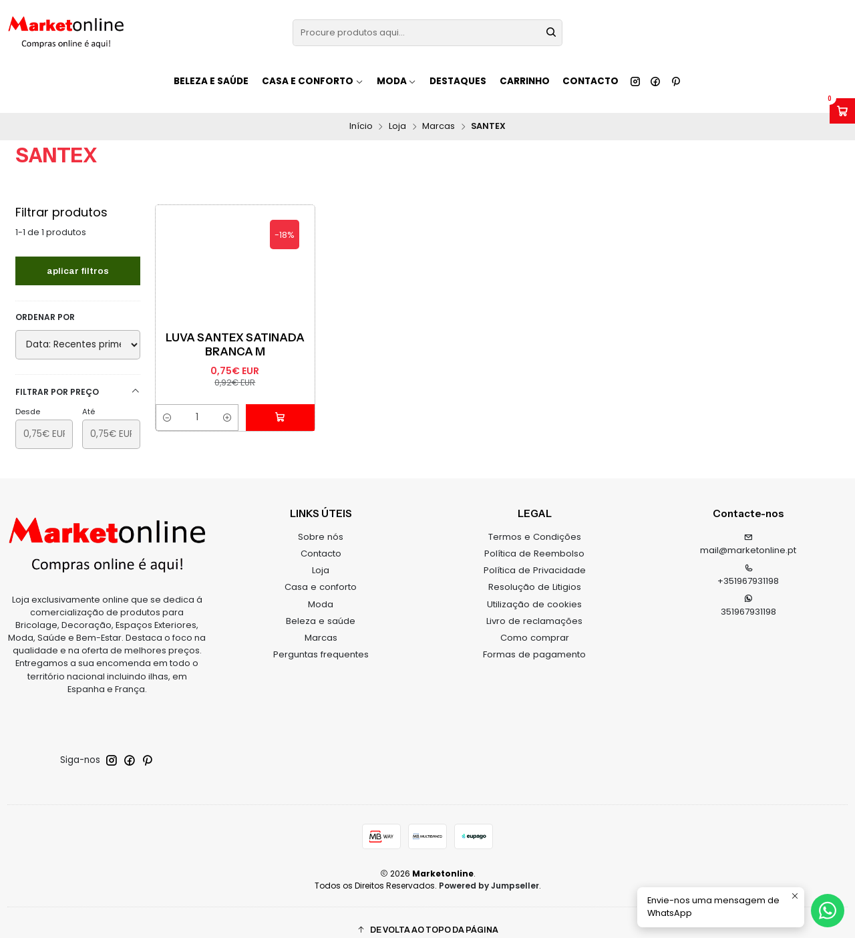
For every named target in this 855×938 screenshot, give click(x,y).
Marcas (438, 112)
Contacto (590, 81)
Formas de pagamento (534, 639)
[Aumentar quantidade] (235, 403)
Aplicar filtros (78, 256)
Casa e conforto (321, 572)
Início (361, 112)
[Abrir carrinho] (842, 111)
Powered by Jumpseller (489, 871)
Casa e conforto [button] (312, 81)
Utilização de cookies (534, 589)
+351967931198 (748, 561)
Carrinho (525, 81)
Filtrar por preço (77, 377)
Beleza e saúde (211, 81)
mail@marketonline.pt (748, 530)
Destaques (458, 81)
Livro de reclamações (534, 606)
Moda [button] (397, 81)
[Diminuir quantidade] (166, 403)
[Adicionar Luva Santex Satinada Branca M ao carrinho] (284, 403)
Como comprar (534, 623)
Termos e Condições (534, 522)
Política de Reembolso (534, 538)
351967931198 (748, 591)
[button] (427, 915)
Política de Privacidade (535, 555)
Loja (397, 112)
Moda (320, 589)
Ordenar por (45, 302)
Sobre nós (320, 522)
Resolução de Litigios (534, 572)
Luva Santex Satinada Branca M (235, 329)
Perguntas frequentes (321, 639)
